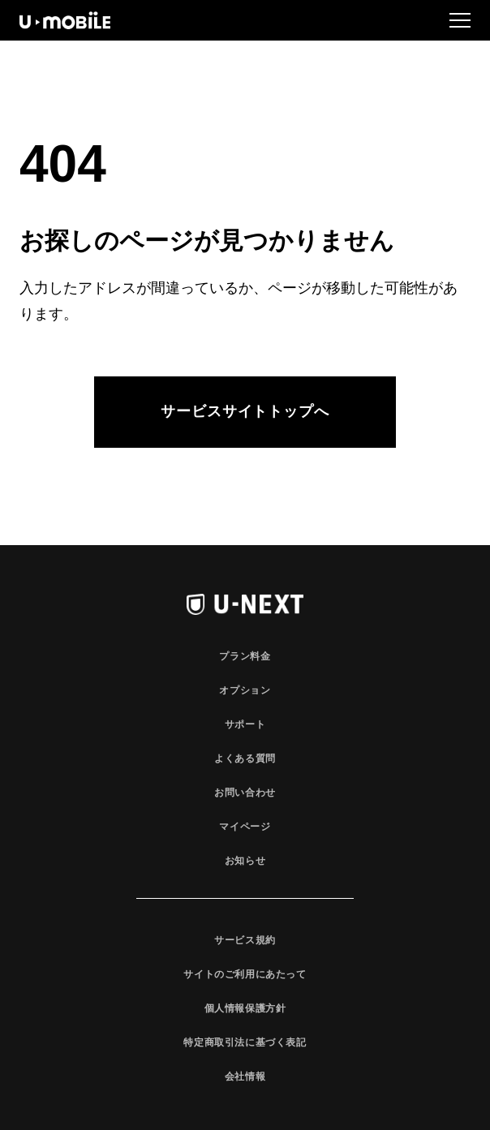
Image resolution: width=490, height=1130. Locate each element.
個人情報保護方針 (245, 1008)
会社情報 (245, 1076)
